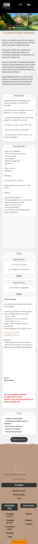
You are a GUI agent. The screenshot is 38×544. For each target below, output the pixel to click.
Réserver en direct (19, 542)
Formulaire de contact (9, 528)
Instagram (28, 519)
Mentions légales (19, 495)
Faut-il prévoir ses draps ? (13, 432)
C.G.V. (19, 498)
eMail (9, 537)
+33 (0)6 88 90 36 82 (9, 521)
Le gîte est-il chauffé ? (13, 429)
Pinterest (28, 524)
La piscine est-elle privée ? (14, 418)
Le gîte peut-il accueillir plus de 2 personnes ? (16, 422)
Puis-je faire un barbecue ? (14, 426)
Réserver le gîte (19, 439)
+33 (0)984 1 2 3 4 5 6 (9, 515)
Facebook (28, 512)
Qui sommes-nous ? (19, 491)
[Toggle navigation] (20, 4)
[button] (3, 22)
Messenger (9, 533)
